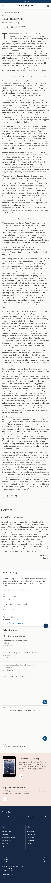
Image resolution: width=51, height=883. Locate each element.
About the (6, 831)
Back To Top (46, 859)
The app (31, 834)
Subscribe (25, 1)
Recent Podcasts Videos (14, 677)
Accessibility (31, 840)
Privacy (4, 877)
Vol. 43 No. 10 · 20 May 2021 (10, 12)
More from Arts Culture (14, 636)
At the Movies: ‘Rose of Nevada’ (15, 641)
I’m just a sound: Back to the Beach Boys (18, 665)
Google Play (39, 766)
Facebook (43, 817)
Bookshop (5, 843)
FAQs (29, 843)
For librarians (31, 837)
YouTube (31, 817)
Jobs (3, 846)
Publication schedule (8, 837)
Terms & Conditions (8, 874)
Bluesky (7, 817)
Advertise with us (7, 840)
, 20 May (14, 527)
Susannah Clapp (11, 22)
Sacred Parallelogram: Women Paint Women (20, 653)
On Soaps (6, 594)
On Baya (6, 614)
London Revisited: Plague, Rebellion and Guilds (21, 710)
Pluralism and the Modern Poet (15, 747)
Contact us (30, 831)
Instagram (19, 817)
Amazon (35, 768)
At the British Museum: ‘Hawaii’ (15, 604)
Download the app (29, 759)
